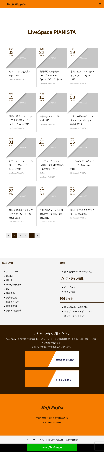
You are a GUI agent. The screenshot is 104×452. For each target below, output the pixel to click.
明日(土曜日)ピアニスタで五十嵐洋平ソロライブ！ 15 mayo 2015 (20, 120)
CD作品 (10, 276)
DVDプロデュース (15, 284)
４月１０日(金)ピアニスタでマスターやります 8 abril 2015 (82, 120)
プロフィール (12, 272)
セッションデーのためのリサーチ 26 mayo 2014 (82, 165)
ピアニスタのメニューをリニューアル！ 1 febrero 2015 (21, 165)
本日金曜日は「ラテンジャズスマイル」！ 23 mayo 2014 (21, 214)
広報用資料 (11, 306)
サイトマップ (39, 440)
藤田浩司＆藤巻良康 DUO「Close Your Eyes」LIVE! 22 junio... (52, 75)
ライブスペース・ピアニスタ (78, 311)
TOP (28, 440)
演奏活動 (10, 293)
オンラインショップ (74, 316)
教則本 (9, 280)
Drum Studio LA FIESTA (75, 307)
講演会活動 (11, 297)
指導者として (12, 302)
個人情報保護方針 (55, 440)
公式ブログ (69, 287)
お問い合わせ (72, 440)
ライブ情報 (69, 292)
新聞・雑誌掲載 (13, 310)
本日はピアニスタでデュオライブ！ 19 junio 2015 (82, 75)
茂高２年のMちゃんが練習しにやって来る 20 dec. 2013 (51, 214)
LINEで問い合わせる (52, 447)
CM (7, 289)
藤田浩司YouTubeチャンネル (78, 272)
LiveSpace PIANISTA (16, 79)
